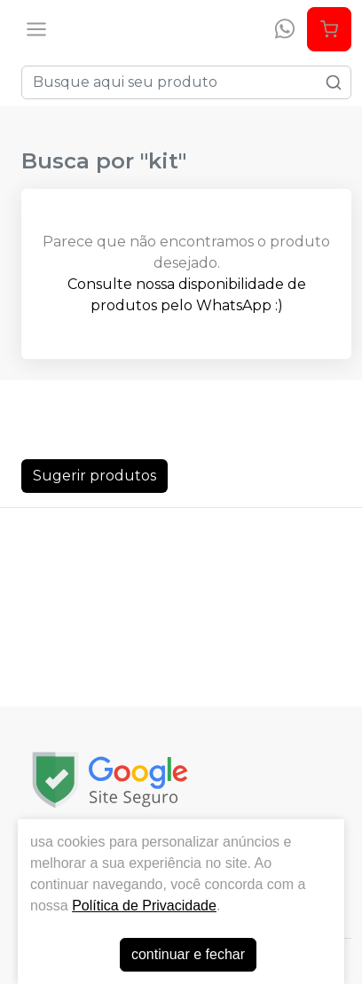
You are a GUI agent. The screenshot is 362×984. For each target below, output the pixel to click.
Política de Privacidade (144, 905)
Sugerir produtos (94, 475)
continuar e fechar (188, 954)
